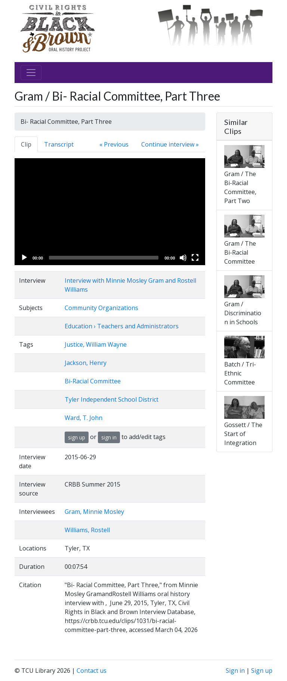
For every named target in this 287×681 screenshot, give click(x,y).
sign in (109, 437)
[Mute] (183, 257)
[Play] (24, 257)
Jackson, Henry (86, 363)
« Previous (114, 144)
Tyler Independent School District (111, 399)
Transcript (59, 144)
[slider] (103, 258)
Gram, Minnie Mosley (94, 511)
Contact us (92, 670)
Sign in (235, 670)
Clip (26, 144)
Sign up (261, 670)
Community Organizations (101, 308)
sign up (76, 437)
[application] (110, 211)
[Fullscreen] (195, 257)
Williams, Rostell (87, 530)
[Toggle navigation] (31, 72)
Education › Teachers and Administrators (122, 326)
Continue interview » (170, 144)
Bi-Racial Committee (93, 381)
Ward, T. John (83, 418)
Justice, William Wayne (96, 344)
